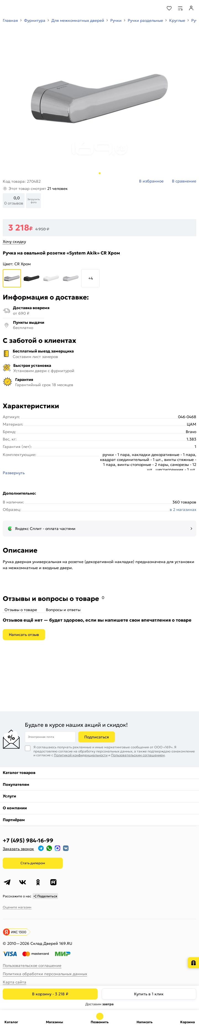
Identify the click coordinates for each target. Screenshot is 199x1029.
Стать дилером (32, 863)
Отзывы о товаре (20, 609)
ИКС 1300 (18, 932)
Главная (10, 20)
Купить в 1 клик (149, 993)
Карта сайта (14, 982)
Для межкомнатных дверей (77, 20)
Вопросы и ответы (63, 609)
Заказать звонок (18, 848)
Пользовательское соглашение (32, 965)
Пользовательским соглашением (138, 755)
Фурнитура (34, 20)
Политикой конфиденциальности (81, 755)
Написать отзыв (24, 634)
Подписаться (96, 736)
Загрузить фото (33, 201)
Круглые (177, 20)
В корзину (50, 994)
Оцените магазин (17, 907)
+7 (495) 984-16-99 (28, 840)
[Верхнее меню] (8, 8)
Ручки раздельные (145, 20)
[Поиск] (154, 8)
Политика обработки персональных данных (45, 973)
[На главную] (25, 8)
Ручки (116, 20)
